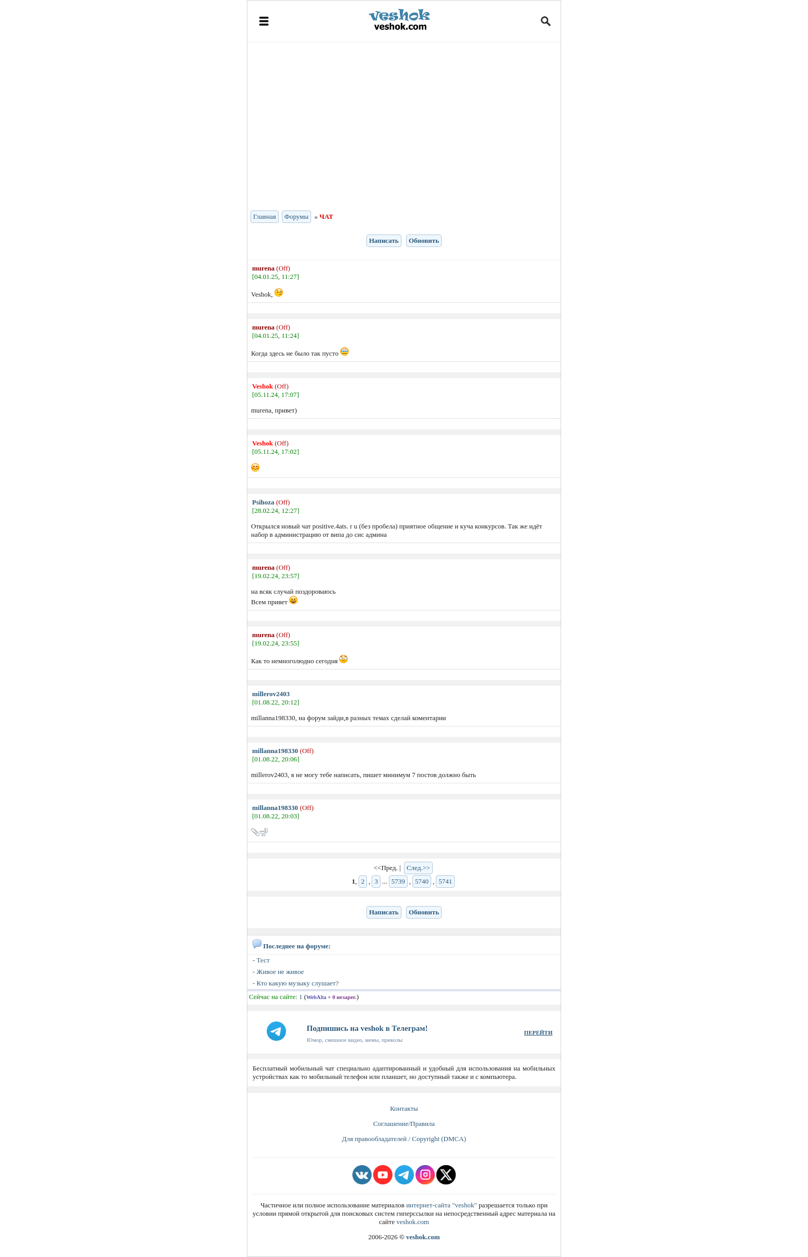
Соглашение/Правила (404, 1123)
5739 (398, 881)
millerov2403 (271, 694)
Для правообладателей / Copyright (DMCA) (404, 1139)
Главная (264, 216)
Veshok (262, 386)
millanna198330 (275, 751)
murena (263, 268)
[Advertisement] (404, 125)
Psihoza (263, 502)
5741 (445, 881)
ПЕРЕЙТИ (538, 1032)
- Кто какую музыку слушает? (296, 983)
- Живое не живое (278, 972)
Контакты (404, 1108)
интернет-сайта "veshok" (441, 1205)
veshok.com (412, 1222)
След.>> (418, 868)
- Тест (261, 960)
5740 (422, 881)
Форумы (296, 216)
